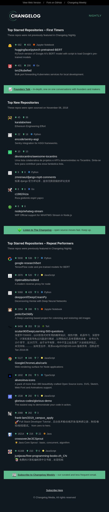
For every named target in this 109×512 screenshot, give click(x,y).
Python (36, 134)
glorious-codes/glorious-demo (33, 400)
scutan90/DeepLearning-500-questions (39, 331)
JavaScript (48, 275)
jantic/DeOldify (24, 314)
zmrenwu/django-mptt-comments (35, 177)
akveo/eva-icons (25, 380)
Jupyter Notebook (43, 45)
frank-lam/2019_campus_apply (34, 417)
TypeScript (48, 375)
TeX (45, 326)
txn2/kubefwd (23, 70)
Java (47, 433)
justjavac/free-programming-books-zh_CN (41, 455)
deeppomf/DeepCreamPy (31, 297)
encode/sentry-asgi (27, 139)
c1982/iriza (22, 194)
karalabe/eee (23, 122)
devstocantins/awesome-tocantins (36, 156)
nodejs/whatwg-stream (29, 211)
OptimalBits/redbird (27, 280)
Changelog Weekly (76, 2)
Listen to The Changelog (37, 230)
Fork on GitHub (54, 2)
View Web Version (32, 2)
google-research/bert (28, 263)
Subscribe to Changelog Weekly (36, 474)
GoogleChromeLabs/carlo (31, 362)
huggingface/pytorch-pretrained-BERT (38, 49)
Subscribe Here (54, 490)
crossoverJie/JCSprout (29, 438)
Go (36, 65)
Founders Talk (22, 89)
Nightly (95, 15)
